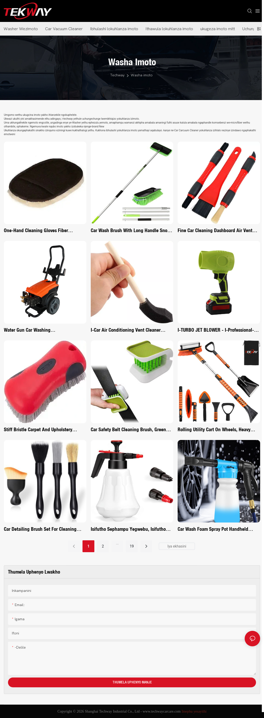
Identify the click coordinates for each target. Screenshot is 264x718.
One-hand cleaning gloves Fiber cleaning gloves (36, 230)
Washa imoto (142, 75)
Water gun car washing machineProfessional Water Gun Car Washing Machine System (39, 330)
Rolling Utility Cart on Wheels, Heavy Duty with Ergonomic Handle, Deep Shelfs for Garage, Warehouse (214, 429)
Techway (117, 75)
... (117, 543)
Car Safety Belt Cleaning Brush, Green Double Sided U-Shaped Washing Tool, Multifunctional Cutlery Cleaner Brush (129, 429)
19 (132, 546)
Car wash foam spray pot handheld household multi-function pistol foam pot (216, 529)
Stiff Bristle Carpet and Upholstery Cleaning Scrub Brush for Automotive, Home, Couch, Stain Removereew (42, 429)
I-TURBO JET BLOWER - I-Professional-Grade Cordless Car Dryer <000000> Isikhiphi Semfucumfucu (216, 330)
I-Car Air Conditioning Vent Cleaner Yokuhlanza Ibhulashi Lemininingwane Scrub (129, 330)
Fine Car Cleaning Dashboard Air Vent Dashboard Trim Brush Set (215, 230)
